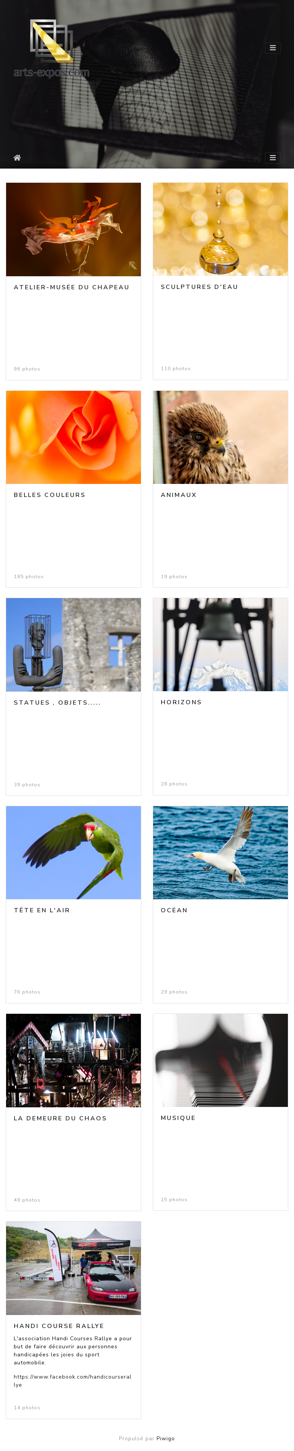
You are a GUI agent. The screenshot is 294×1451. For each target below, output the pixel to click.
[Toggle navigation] (273, 48)
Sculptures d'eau (199, 287)
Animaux (179, 495)
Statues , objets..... (57, 702)
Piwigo (166, 1438)
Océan (174, 910)
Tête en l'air (42, 910)
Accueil (18, 158)
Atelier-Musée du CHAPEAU (72, 287)
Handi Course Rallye (59, 1326)
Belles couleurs (50, 495)
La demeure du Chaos (60, 1118)
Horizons (181, 702)
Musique (178, 1118)
